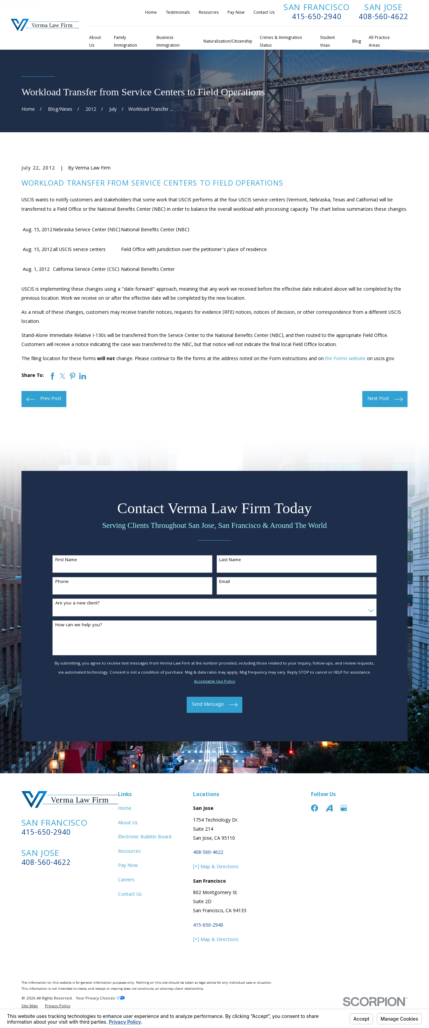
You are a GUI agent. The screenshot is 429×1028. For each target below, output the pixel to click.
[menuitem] (29, 1007)
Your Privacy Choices (100, 998)
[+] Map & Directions (216, 867)
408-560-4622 (383, 17)
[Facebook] (314, 808)
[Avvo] (329, 808)
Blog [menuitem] (356, 41)
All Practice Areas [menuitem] (379, 42)
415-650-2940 (317, 17)
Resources (209, 12)
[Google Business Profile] (343, 808)
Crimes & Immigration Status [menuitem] (281, 42)
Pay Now (236, 12)
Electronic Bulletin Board (144, 837)
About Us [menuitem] (95, 42)
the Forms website (345, 359)
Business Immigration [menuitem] (168, 42)
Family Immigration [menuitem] (125, 42)
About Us (128, 823)
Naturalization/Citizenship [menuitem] (227, 41)
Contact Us (263, 12)
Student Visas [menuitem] (327, 42)
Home (151, 12)
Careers (126, 880)
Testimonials (178, 12)
